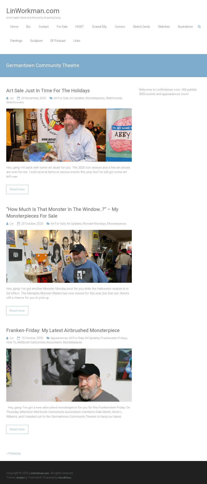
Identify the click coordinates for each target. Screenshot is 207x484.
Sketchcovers (15, 102)
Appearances (59, 338)
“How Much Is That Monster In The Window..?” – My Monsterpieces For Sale (62, 212)
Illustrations (185, 26)
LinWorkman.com (32, 11)
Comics (120, 26)
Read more (17, 189)
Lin (12, 98)
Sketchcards (114, 98)
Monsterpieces (95, 98)
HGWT (79, 26)
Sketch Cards (141, 26)
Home (14, 26)
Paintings (16, 40)
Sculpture (36, 40)
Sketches (164, 26)
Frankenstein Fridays (114, 338)
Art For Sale (61, 98)
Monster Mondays (94, 223)
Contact (44, 26)
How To (11, 342)
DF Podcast (58, 40)
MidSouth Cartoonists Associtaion (40, 342)
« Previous (13, 453)
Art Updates (77, 98)
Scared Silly (99, 26)
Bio (28, 26)
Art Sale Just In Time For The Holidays (48, 90)
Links (77, 40)
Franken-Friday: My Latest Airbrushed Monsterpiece (63, 330)
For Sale (62, 26)
